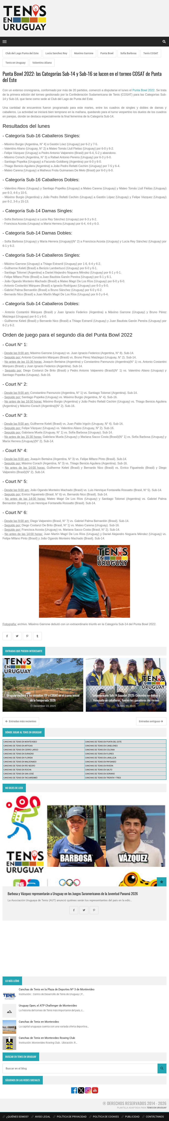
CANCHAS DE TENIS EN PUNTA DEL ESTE (103, 742)
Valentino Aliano (42, 62)
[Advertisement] (84, 948)
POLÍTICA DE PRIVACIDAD (70, 1116)
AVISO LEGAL (40, 1116)
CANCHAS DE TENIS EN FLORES (99, 754)
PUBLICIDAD (130, 1116)
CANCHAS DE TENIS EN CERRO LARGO (20, 750)
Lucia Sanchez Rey (56, 53)
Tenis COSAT (150, 53)
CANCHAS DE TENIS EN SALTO (98, 770)
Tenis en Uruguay (15, 62)
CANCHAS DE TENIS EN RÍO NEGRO (19, 766)
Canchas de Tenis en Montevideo (39, 1021)
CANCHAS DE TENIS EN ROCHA (17, 770)
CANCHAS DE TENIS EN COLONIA (100, 750)
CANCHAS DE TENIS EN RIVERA (99, 766)
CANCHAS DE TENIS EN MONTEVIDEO (20, 742)
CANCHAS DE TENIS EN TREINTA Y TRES (103, 778)
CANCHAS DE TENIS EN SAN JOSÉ (18, 774)
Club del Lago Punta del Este (22, 53)
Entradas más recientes (20, 721)
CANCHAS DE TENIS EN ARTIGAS (18, 746)
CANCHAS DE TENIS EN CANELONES (101, 746)
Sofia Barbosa (128, 53)
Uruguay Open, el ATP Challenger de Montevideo (48, 1005)
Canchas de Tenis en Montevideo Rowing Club (47, 1038)
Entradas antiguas (151, 721)
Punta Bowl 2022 (143, 90)
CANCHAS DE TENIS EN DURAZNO (18, 754)
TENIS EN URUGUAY (156, 1107)
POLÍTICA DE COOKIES (104, 1116)
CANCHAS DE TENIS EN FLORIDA (18, 758)
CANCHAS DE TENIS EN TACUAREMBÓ (20, 778)
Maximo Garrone (83, 53)
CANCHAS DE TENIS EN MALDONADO (20, 762)
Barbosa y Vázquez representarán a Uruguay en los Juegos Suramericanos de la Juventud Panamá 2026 (73, 893)
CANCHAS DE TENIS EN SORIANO (100, 774)
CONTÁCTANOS (153, 1116)
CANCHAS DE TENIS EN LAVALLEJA (100, 758)
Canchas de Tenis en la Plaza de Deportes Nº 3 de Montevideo (57, 989)
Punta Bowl (106, 53)
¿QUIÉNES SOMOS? (16, 1116)
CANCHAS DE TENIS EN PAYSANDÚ (100, 762)
